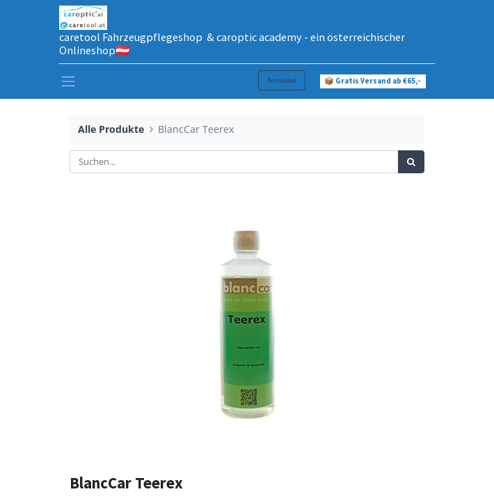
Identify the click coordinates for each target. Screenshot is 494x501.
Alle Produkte (111, 129)
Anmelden (281, 80)
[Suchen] (411, 162)
